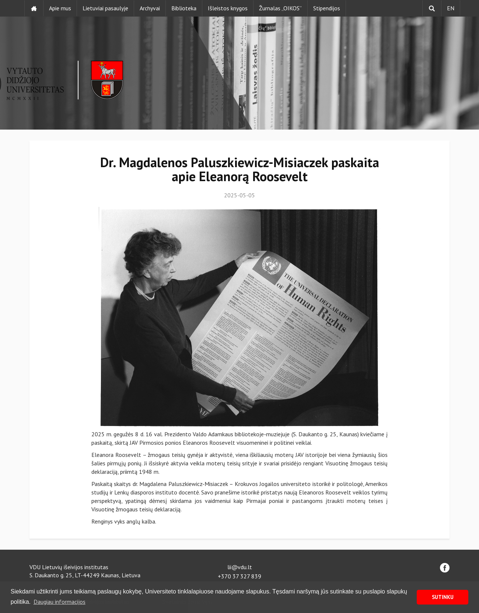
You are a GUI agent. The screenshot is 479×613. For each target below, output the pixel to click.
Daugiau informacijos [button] (59, 601)
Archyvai (150, 8)
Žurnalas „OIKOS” (280, 8)
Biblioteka (183, 8)
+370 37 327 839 (239, 576)
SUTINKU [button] (443, 596)
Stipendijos (326, 8)
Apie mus (60, 8)
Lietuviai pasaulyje (105, 8)
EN (450, 8)
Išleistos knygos (228, 8)
